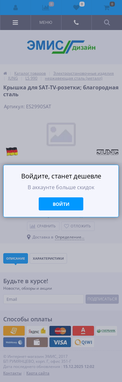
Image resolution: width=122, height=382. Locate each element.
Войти (61, 204)
